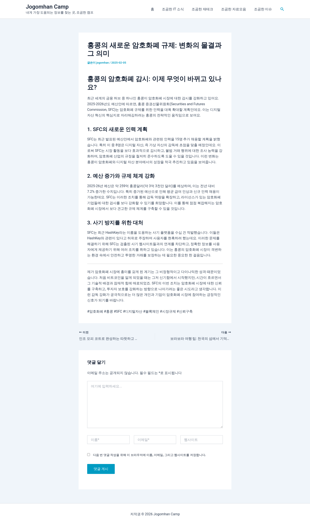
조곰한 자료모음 (235, 9)
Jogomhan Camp (47, 6)
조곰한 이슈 (263, 9)
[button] (282, 9)
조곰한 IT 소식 (176, 9)
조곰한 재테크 (205, 9)
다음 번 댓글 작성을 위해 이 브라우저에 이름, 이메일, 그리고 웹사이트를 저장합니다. (149, 455)
